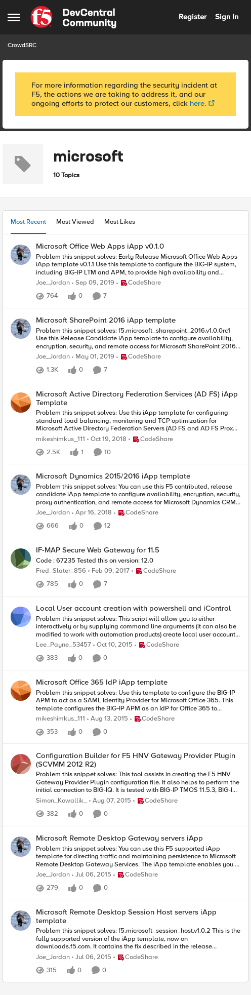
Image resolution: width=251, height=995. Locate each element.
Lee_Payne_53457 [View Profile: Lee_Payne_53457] (63, 645)
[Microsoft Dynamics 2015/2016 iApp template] (138, 495)
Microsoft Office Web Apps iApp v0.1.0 (100, 246)
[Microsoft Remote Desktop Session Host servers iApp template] (138, 939)
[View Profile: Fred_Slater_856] (21, 558)
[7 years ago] (93, 283)
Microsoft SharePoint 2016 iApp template (106, 320)
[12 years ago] (91, 875)
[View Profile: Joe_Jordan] (21, 255)
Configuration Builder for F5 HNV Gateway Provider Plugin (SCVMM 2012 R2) (135, 759)
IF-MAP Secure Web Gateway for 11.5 (97, 550)
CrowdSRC (22, 45)
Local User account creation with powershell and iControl (133, 608)
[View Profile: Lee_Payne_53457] (21, 617)
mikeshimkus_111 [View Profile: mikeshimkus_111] (60, 439)
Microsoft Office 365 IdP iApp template (102, 682)
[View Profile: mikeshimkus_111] (21, 402)
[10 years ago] (109, 571)
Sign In (226, 16)
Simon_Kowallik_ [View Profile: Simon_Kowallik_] (61, 801)
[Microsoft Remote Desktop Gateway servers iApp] (138, 856)
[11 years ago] (113, 645)
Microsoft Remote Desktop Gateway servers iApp (119, 838)
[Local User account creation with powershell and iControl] (138, 627)
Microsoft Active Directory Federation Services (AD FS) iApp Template (137, 398)
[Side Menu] (14, 17)
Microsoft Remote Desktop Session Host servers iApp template (126, 916)
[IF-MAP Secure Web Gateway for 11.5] (138, 560)
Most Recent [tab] (28, 222)
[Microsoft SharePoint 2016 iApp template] (138, 338)
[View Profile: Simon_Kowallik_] (21, 764)
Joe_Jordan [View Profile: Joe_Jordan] (53, 283)
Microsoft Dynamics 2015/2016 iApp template (113, 476)
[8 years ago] (93, 357)
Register (192, 16)
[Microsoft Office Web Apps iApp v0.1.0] (138, 264)
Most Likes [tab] (119, 222)
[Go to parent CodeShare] (138, 283)
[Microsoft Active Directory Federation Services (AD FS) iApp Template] (138, 421)
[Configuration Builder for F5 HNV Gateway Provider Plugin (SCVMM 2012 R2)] (138, 782)
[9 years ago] (92, 513)
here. (198, 103)
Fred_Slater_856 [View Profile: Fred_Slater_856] (61, 571)
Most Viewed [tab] (75, 222)
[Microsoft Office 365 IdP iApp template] (138, 700)
